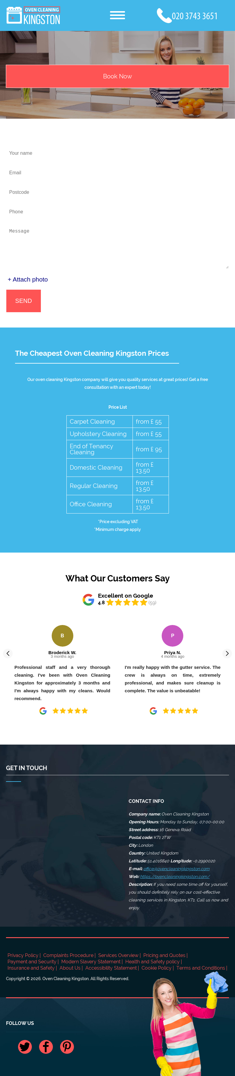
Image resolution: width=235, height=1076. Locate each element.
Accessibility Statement (111, 968)
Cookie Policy (157, 968)
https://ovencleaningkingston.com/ (174, 876)
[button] (8, 653)
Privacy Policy (23, 955)
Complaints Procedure (68, 955)
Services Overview (118, 955)
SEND (23, 300)
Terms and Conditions (200, 968)
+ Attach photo (28, 279)
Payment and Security (32, 962)
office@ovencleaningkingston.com (176, 868)
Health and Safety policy (152, 962)
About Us (70, 968)
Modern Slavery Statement (91, 962)
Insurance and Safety (31, 968)
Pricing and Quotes (164, 955)
